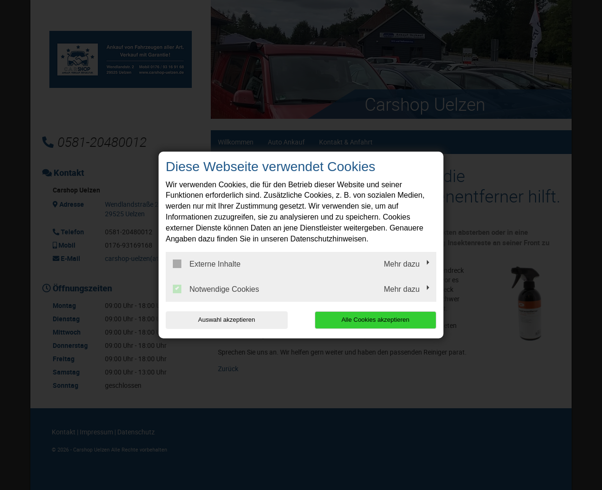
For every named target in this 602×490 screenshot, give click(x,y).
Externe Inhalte (207, 263)
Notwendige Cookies (216, 289)
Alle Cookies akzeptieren (375, 319)
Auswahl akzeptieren (226, 319)
